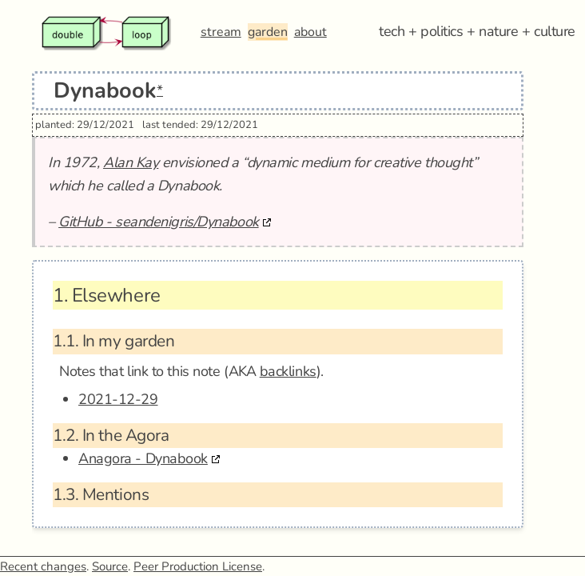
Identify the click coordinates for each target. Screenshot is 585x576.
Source (110, 566)
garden (268, 32)
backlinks (288, 371)
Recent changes (43, 566)
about (310, 32)
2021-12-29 (118, 399)
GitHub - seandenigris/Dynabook (158, 221)
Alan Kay (130, 162)
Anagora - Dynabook (143, 458)
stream (221, 32)
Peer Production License (197, 566)
